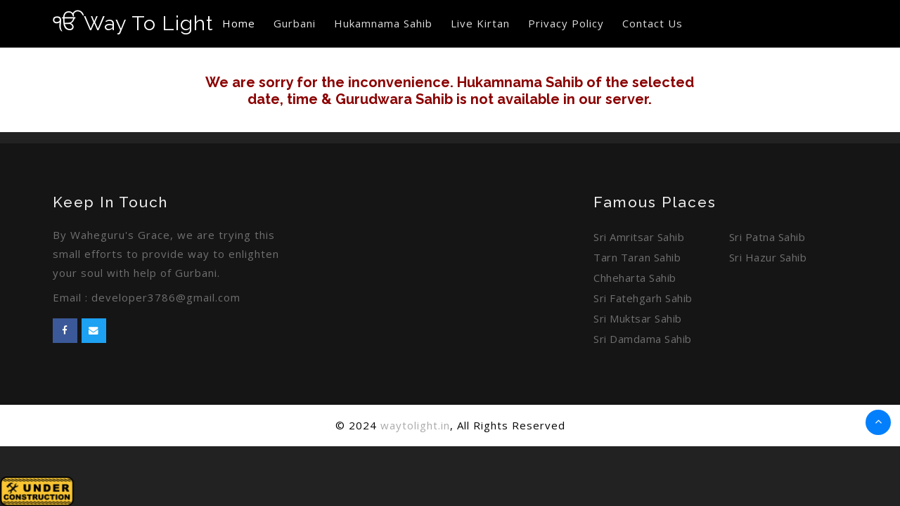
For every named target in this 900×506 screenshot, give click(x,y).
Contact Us (652, 23)
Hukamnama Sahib (383, 23)
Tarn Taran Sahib (637, 257)
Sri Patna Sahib (767, 237)
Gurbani (295, 23)
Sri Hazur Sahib (768, 257)
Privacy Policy (566, 23)
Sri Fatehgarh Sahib (643, 298)
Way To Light (133, 23)
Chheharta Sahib (634, 278)
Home (238, 23)
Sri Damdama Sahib (642, 339)
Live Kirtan (480, 23)
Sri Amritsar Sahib (638, 237)
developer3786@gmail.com (165, 297)
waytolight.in (415, 425)
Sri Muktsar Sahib (637, 318)
